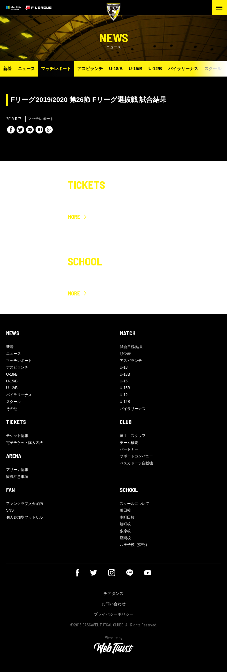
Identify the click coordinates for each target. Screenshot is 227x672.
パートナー (129, 449)
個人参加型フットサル (24, 517)
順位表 (125, 353)
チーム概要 (129, 443)
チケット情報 (17, 436)
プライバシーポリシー (114, 614)
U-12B (125, 402)
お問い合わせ (114, 604)
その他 (11, 409)
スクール (212, 68)
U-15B (125, 388)
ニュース (26, 68)
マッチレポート (56, 68)
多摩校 (125, 531)
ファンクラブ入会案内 (24, 503)
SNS (10, 510)
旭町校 (125, 524)
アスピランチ (90, 68)
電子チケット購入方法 (24, 443)
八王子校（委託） (134, 544)
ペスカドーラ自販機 (136, 463)
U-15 (124, 381)
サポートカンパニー (136, 456)
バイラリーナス (183, 68)
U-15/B (135, 68)
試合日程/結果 (131, 347)
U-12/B (155, 68)
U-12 (124, 395)
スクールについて (134, 503)
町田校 (125, 510)
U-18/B (116, 68)
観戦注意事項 (17, 477)
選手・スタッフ (133, 436)
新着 (7, 68)
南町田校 (127, 517)
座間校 (125, 538)
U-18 (124, 367)
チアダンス (113, 593)
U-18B (125, 374)
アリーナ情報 (17, 469)
